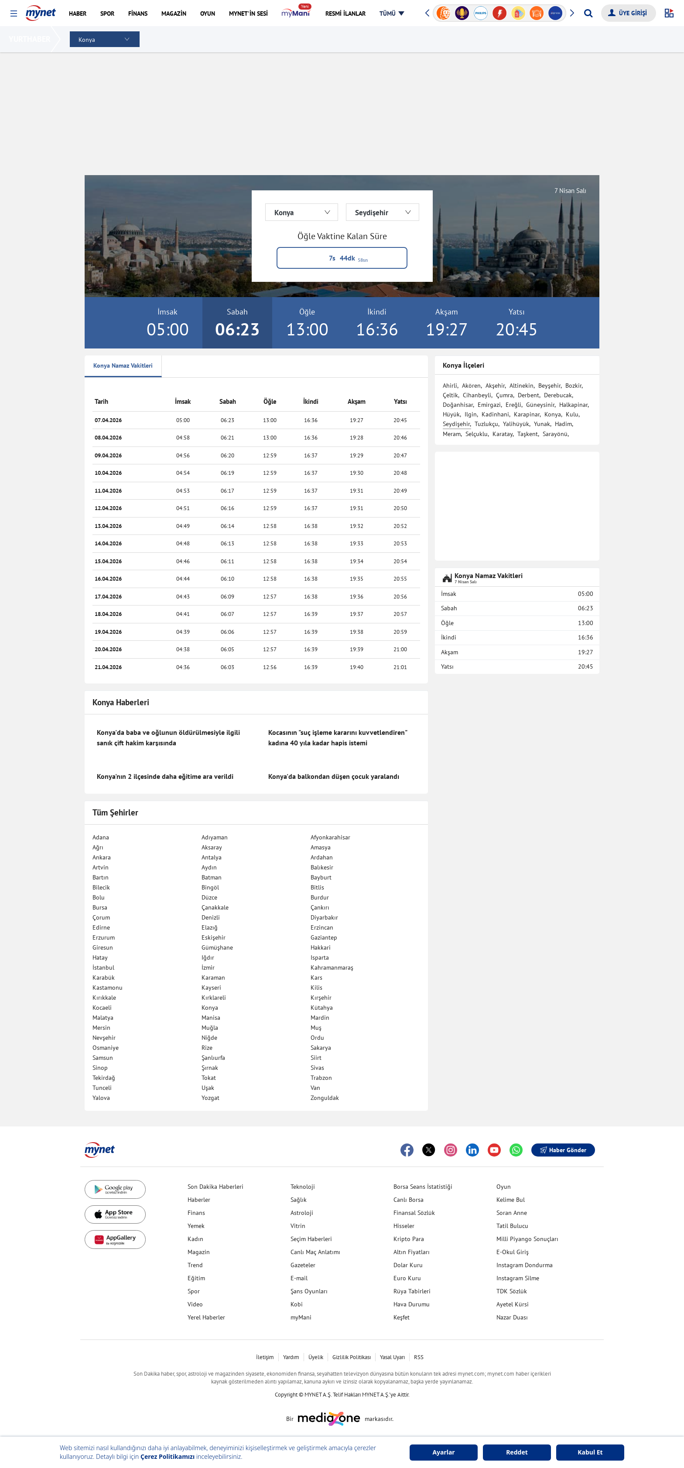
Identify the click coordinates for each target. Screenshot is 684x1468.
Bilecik (101, 887)
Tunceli (102, 1088)
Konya (210, 1007)
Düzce (209, 897)
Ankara (101, 857)
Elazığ (210, 927)
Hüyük (451, 414)
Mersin (101, 1028)
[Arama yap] (588, 13)
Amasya (321, 847)
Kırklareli (214, 997)
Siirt (316, 1058)
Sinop (100, 1068)
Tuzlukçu (486, 424)
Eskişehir (214, 937)
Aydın (209, 867)
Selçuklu (476, 434)
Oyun (503, 1187)
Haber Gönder (563, 1150)
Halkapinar (573, 405)
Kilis (316, 987)
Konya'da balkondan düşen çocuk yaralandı (333, 776)
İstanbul (103, 967)
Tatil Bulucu (512, 1226)
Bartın (100, 877)
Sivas (317, 1068)
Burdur (320, 897)
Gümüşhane (217, 947)
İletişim (265, 1357)
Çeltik (450, 395)
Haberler (199, 1200)
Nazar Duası (512, 1317)
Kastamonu (107, 987)
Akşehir (495, 385)
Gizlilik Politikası (351, 1357)
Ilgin (471, 414)
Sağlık (299, 1200)
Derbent (528, 395)
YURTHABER (31, 39)
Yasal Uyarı (392, 1357)
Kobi (297, 1304)
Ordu (317, 1038)
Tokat (209, 1078)
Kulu (572, 414)
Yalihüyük (516, 424)
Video (195, 1304)
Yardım (291, 1357)
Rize (207, 1048)
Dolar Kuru (408, 1265)
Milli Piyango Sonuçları (527, 1239)
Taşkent (527, 434)
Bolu (98, 897)
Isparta (320, 957)
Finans (196, 1213)
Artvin (100, 867)
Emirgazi (489, 405)
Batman (212, 877)
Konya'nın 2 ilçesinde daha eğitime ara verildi (165, 776)
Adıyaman (215, 837)
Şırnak (210, 1068)
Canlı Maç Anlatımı (315, 1252)
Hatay (100, 957)
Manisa (211, 1018)
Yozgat (210, 1098)
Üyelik (315, 1357)
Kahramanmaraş (332, 967)
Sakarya (321, 1048)
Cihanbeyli (477, 395)
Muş (316, 1028)
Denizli (211, 917)
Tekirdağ (103, 1078)
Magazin (199, 1252)
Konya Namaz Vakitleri (123, 365)
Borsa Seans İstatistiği (422, 1187)
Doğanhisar (458, 405)
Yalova (101, 1098)
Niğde (209, 1038)
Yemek (196, 1226)
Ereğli (513, 405)
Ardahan (322, 857)
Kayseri (211, 987)
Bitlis (317, 887)
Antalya (212, 857)
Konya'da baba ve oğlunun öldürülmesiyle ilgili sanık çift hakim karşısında (168, 737)
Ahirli (450, 385)
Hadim (563, 424)
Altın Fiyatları (411, 1252)
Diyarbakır (324, 917)
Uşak (208, 1088)
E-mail (299, 1278)
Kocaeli (102, 1007)
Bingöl (210, 887)
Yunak (542, 424)
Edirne (101, 927)
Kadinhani (495, 414)
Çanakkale (215, 907)
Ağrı (97, 847)
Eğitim (196, 1278)
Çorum (101, 917)
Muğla (210, 1028)
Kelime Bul (510, 1200)
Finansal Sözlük (414, 1213)
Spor (194, 1291)
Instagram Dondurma (524, 1265)
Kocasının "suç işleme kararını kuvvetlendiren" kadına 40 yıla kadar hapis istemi (337, 737)
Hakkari (321, 947)
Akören (471, 385)
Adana (100, 837)
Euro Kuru (407, 1278)
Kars (316, 977)
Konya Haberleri (120, 702)
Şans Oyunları (309, 1291)
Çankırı (320, 907)
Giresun (102, 947)
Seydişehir (456, 424)
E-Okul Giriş (512, 1252)
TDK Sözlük (511, 1291)
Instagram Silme (517, 1278)
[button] (13, 13)
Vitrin (298, 1226)
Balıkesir (322, 867)
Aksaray (212, 847)
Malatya (102, 1018)
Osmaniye (105, 1048)
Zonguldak (325, 1098)
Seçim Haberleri (311, 1239)
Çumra (504, 395)
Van (315, 1088)
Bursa (99, 907)
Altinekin (522, 385)
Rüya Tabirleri (412, 1291)
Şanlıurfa (213, 1058)
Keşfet (401, 1317)
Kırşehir (321, 997)
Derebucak (558, 395)
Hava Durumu (411, 1304)
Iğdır (208, 957)
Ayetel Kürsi (512, 1304)
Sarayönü (555, 434)
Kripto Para (408, 1239)
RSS (419, 1357)
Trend (195, 1265)
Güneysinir (540, 405)
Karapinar (527, 414)
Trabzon (321, 1078)
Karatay (502, 434)
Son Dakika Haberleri (215, 1187)
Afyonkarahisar (330, 837)
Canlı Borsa (408, 1200)
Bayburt (321, 877)
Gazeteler (303, 1265)
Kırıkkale (104, 997)
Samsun (102, 1058)
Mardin (320, 1018)
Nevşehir (104, 1038)
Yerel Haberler (206, 1317)
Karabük (103, 977)
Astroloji (302, 1213)
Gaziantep (324, 937)
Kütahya (322, 1007)
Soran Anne (511, 1213)
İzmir (208, 967)
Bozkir (573, 385)
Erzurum (103, 937)
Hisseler (403, 1226)
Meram (452, 434)
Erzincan (322, 927)
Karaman (213, 977)
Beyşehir (549, 385)
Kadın (195, 1239)
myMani (301, 1317)
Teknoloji (303, 1187)
